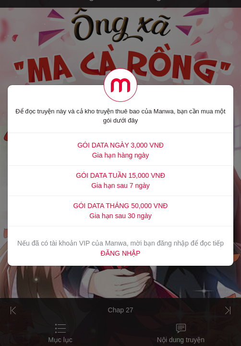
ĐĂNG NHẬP (121, 253)
